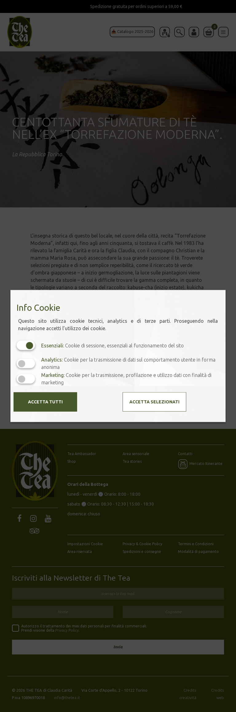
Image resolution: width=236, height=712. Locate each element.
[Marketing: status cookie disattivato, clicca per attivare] (26, 378)
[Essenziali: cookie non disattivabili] (26, 345)
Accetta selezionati (154, 401)
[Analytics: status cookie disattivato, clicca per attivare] (26, 363)
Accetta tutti (45, 401)
